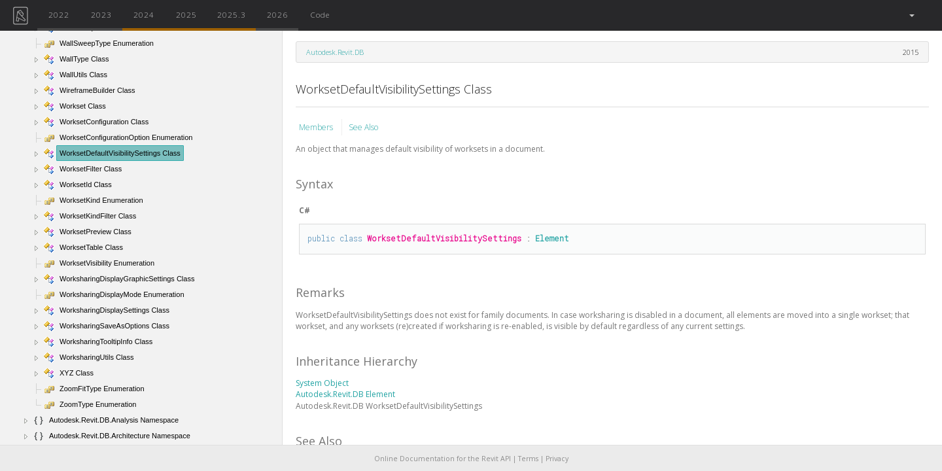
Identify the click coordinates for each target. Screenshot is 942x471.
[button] (911, 15)
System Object (322, 383)
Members (317, 127)
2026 (277, 14)
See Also (363, 127)
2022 (58, 14)
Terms (528, 458)
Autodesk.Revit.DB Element (345, 394)
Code (320, 14)
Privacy (557, 458)
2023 (101, 14)
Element (552, 238)
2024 (143, 14)
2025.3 (231, 14)
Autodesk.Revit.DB (335, 52)
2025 (186, 14)
